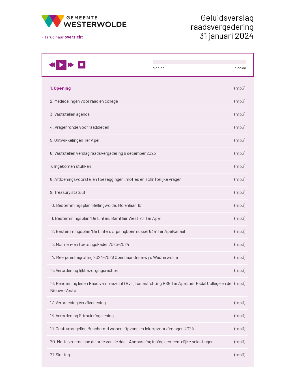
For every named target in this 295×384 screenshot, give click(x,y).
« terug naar (62, 37)
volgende (71, 65)
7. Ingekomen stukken (70, 166)
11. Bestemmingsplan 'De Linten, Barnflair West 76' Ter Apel (105, 218)
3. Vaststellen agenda (70, 114)
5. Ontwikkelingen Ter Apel (74, 140)
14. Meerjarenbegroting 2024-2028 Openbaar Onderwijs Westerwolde (114, 257)
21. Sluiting (60, 354)
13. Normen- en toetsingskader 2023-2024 (89, 244)
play (61, 64)
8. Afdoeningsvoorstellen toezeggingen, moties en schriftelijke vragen (116, 179)
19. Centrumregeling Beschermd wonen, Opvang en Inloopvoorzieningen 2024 (122, 328)
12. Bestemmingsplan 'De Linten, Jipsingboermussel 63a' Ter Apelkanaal (117, 231)
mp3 (240, 88)
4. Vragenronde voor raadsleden (79, 127)
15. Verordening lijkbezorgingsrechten (85, 270)
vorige (52, 65)
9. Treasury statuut (67, 192)
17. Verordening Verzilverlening (78, 302)
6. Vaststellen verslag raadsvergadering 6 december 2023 (103, 153)
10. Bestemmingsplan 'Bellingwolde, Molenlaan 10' (96, 205)
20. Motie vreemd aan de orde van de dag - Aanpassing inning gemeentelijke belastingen (132, 341)
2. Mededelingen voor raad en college (84, 101)
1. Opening (60, 88)
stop (82, 65)
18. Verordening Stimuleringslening (82, 315)
